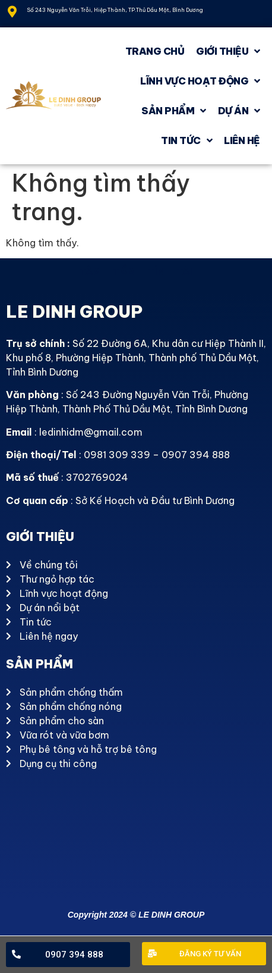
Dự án (239, 110)
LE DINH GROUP (74, 311)
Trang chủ (155, 51)
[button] (68, 955)
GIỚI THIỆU (228, 51)
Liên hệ (242, 140)
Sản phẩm (173, 110)
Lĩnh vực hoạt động (200, 81)
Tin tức (186, 140)
